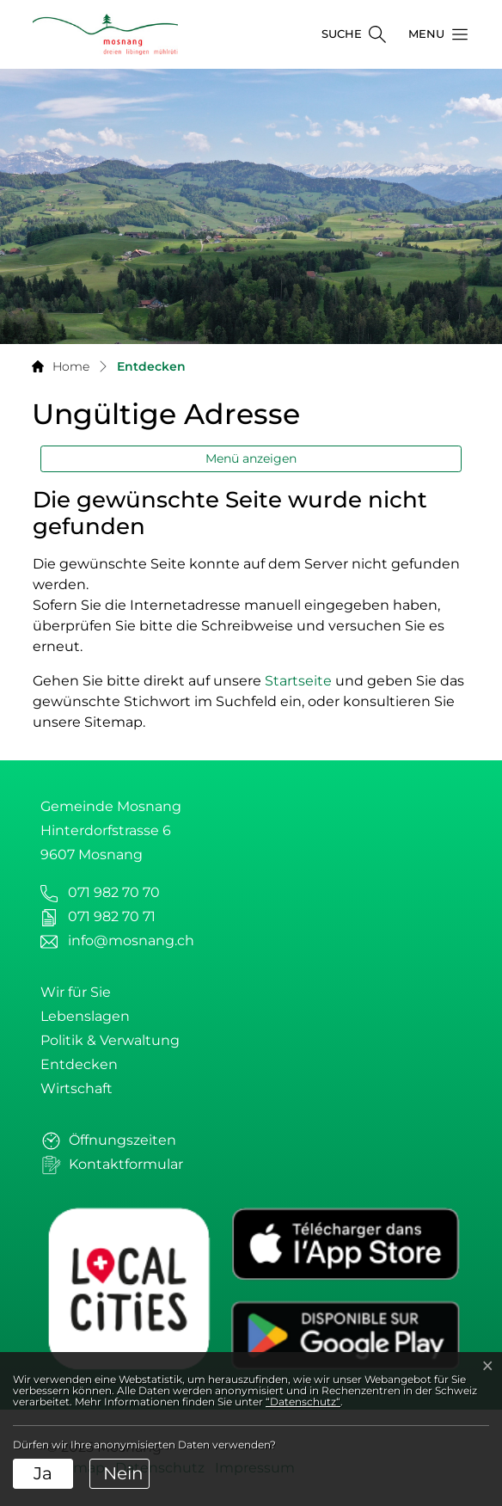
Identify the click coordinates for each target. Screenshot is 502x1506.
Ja (43, 1473)
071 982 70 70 (114, 892)
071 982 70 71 (112, 916)
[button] (433, 34)
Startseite (298, 681)
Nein (123, 1473)
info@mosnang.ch (131, 940)
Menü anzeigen (251, 458)
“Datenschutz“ (303, 1401)
